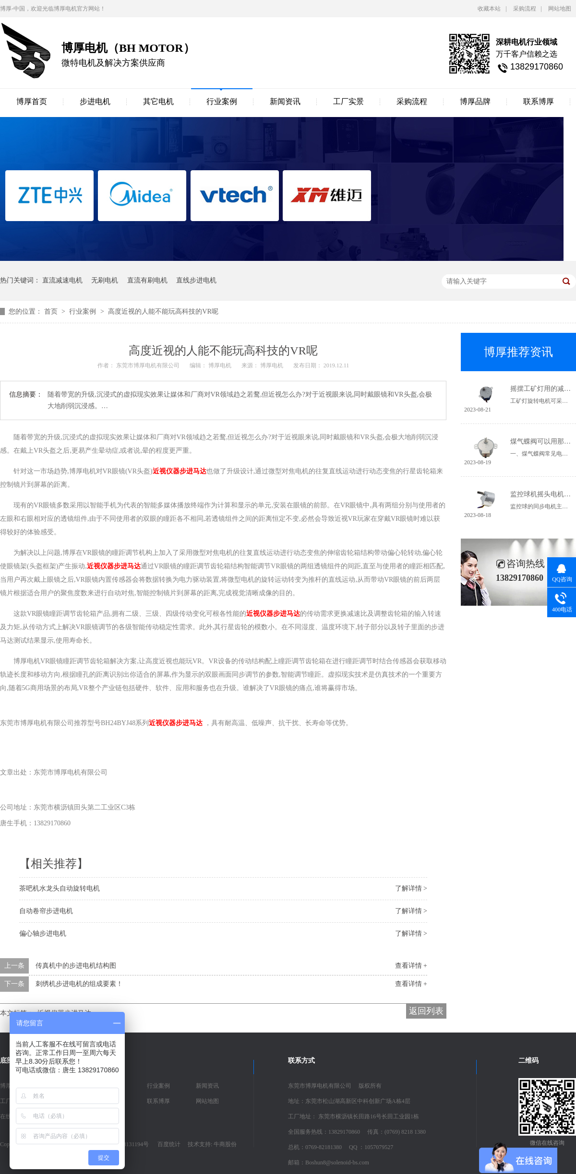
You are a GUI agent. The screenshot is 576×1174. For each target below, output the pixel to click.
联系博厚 (538, 101)
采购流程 (524, 8)
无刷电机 (104, 280)
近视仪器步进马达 (179, 471)
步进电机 (95, 101)
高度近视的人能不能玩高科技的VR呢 (163, 311)
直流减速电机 (62, 280)
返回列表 (426, 1011)
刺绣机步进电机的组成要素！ (79, 983)
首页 (52, 311)
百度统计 (168, 1144)
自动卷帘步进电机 (46, 911)
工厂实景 (348, 101)
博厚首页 (31, 101)
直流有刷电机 (147, 280)
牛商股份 (225, 1144)
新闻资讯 (285, 101)
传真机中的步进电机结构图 (76, 965)
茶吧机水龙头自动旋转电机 (59, 888)
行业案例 (221, 101)
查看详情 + (411, 965)
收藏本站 (489, 8)
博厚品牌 (475, 101)
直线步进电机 (196, 280)
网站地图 (559, 8)
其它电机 (158, 101)
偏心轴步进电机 (42, 933)
